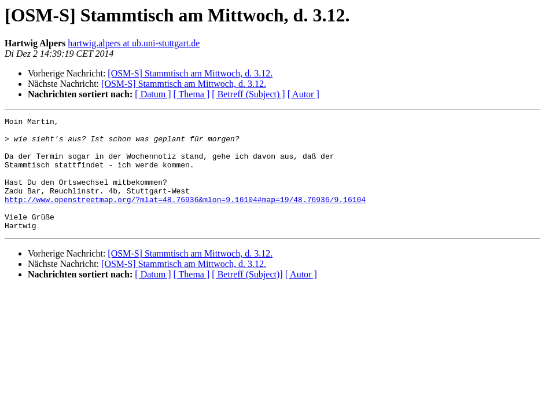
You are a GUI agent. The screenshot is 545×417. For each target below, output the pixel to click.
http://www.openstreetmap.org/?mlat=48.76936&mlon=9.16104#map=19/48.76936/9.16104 (185, 216)
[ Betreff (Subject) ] (248, 94)
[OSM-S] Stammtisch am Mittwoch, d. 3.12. (190, 73)
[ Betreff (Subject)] (247, 297)
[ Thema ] (192, 94)
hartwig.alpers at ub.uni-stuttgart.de (134, 43)
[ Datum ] (153, 94)
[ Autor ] (303, 94)
